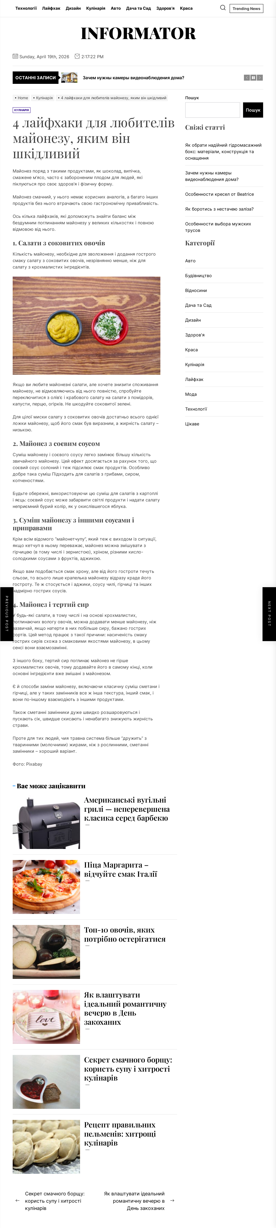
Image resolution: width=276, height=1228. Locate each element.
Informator (138, 32)
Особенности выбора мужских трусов (218, 227)
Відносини (196, 290)
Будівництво (198, 275)
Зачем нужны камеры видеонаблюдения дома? (212, 176)
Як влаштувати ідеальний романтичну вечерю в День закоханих (126, 1008)
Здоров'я (195, 335)
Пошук (192, 97)
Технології (26, 8)
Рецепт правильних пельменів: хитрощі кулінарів (121, 1133)
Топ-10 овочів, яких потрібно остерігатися (126, 934)
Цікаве (192, 423)
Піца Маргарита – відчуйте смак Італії (121, 869)
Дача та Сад (138, 8)
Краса (186, 8)
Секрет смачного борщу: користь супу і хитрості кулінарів (124, 1068)
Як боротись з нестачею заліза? (219, 209)
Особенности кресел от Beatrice (219, 194)
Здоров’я (165, 8)
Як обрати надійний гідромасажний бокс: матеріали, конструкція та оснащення (223, 151)
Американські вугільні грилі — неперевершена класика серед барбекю (128, 808)
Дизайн (73, 8)
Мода (191, 394)
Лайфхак (51, 8)
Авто (116, 8)
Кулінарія (95, 8)
